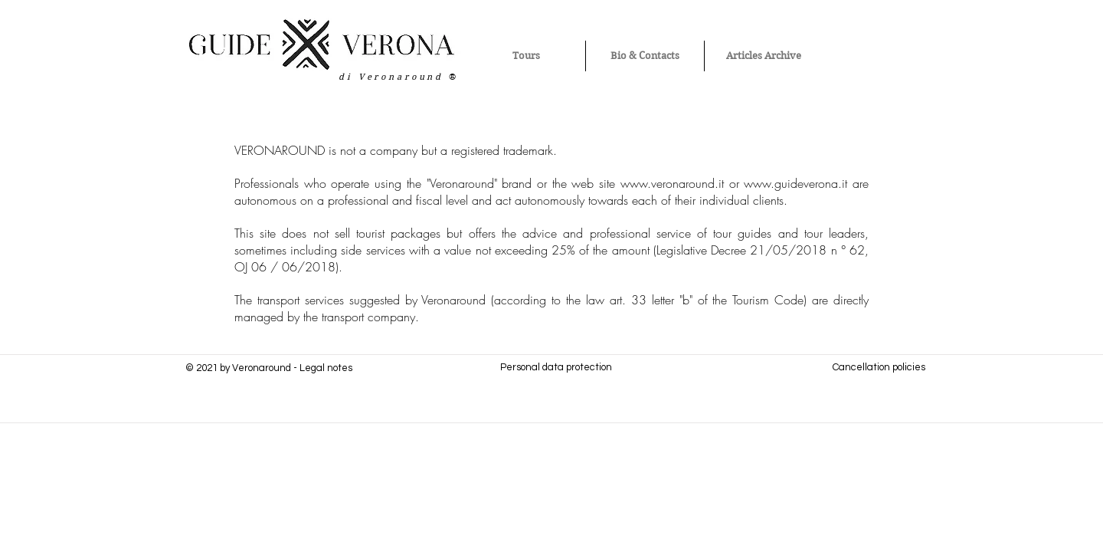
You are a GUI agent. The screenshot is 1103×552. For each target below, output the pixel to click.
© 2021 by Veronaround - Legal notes (268, 368)
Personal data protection (556, 367)
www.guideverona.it (795, 183)
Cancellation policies (879, 367)
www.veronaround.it (672, 183)
